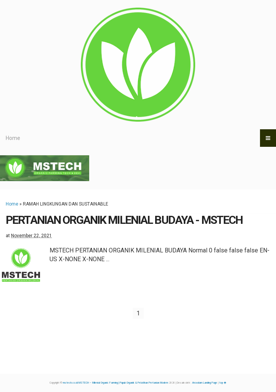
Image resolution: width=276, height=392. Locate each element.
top (222, 382)
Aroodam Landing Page (204, 382)
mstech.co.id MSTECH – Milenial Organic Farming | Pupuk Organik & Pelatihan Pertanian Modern (115, 382)
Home (13, 138)
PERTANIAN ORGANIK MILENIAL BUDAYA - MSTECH (124, 220)
